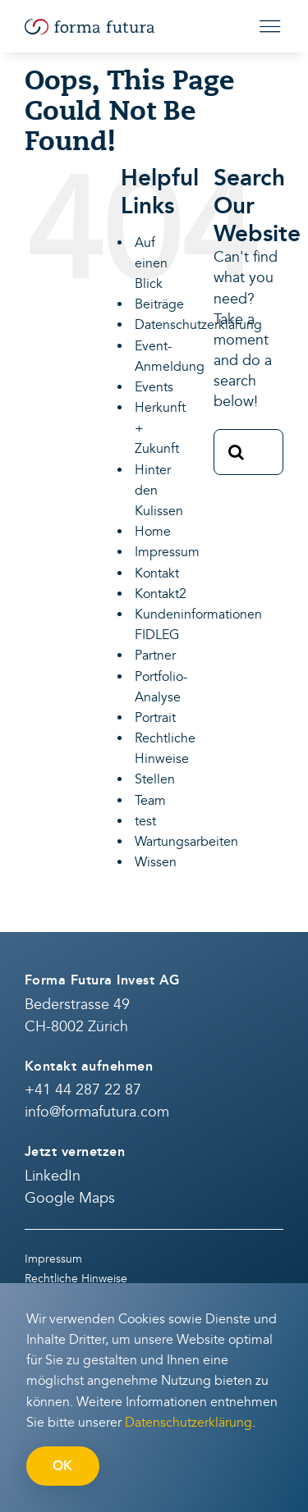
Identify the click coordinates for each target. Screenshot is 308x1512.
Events (154, 387)
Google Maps (70, 1198)
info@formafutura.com (97, 1112)
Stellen (155, 779)
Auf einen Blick (151, 263)
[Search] (237, 452)
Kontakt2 (160, 594)
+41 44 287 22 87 (83, 1089)
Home (153, 531)
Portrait (155, 718)
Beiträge (159, 304)
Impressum (167, 552)
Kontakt (157, 573)
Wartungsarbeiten (186, 842)
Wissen (156, 862)
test (145, 821)
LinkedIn (52, 1176)
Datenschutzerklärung (198, 325)
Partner (155, 655)
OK (63, 1465)
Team (150, 801)
